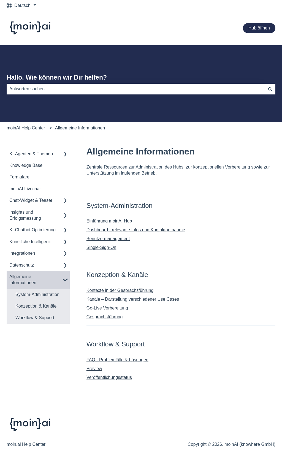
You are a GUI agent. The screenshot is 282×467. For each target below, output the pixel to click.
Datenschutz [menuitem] (21, 265)
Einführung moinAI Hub (109, 221)
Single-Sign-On (101, 247)
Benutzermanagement (108, 238)
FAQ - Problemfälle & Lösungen (117, 359)
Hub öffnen (259, 28)
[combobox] (136, 89)
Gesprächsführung (104, 316)
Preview (94, 368)
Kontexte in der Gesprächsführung (120, 290)
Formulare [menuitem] (19, 177)
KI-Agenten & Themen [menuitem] (31, 153)
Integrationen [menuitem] (22, 253)
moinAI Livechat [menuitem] (25, 188)
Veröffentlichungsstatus (109, 377)
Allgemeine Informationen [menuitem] (22, 279)
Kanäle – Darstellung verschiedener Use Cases (132, 299)
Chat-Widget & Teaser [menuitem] (30, 200)
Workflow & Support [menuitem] (34, 317)
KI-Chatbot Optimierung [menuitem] (32, 229)
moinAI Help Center (26, 128)
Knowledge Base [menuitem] (25, 165)
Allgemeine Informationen (80, 128)
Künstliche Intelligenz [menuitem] (30, 241)
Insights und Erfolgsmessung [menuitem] (25, 215)
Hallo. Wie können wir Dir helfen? (57, 77)
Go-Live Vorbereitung (107, 308)
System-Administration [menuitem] (37, 294)
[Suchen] (270, 89)
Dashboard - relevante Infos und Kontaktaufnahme (135, 229)
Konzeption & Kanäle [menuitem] (35, 306)
